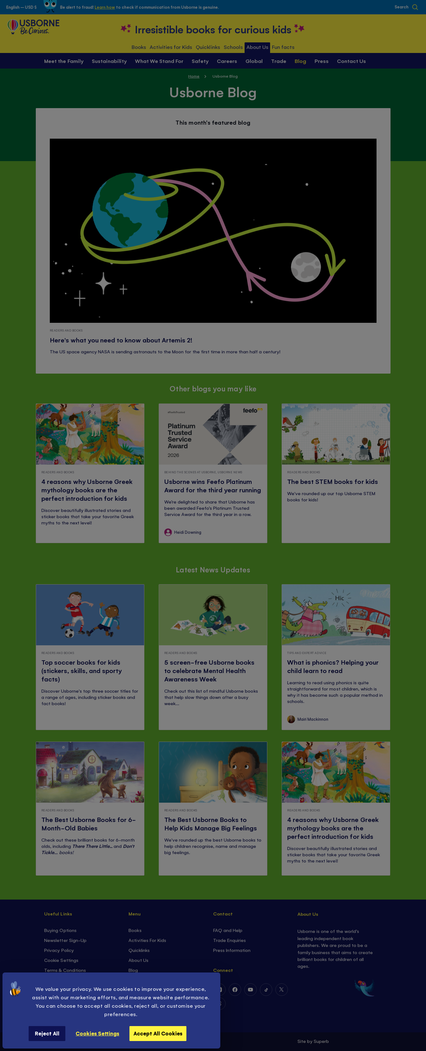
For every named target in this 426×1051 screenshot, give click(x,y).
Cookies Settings (97, 1033)
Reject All (47, 1033)
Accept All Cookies (157, 1033)
